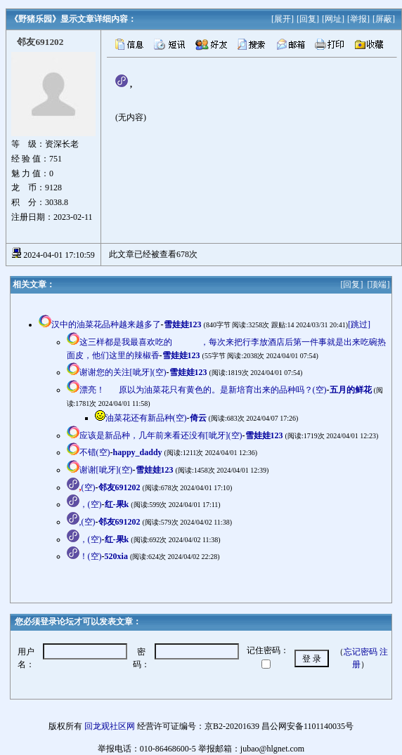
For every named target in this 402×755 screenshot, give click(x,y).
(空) (87, 487)
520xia (116, 556)
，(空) (90, 504)
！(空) (90, 556)
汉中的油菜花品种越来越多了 (106, 324)
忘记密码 (360, 652)
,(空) (87, 522)
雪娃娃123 (183, 324)
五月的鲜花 (351, 390)
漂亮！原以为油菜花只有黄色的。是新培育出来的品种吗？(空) (203, 390)
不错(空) (94, 452)
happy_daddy (137, 452)
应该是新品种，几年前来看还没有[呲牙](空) (160, 435)
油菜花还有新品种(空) (146, 418)
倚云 (198, 418)
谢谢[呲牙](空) (106, 470)
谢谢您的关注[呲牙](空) (123, 372)
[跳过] (359, 324)
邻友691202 (119, 487)
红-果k (117, 504)
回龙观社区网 (109, 726)
